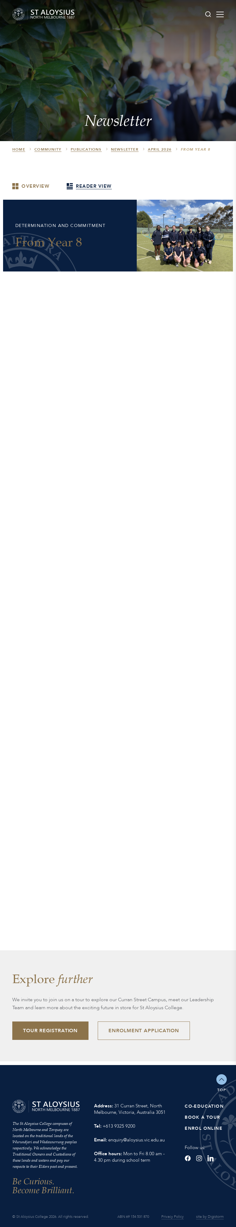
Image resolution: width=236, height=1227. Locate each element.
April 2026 (159, 149)
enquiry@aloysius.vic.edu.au (136, 1140)
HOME (18, 149)
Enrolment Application (143, 1030)
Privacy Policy (172, 1216)
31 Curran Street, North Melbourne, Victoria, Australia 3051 (130, 1109)
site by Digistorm (210, 1216)
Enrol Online (203, 1128)
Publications (86, 149)
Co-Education (204, 1106)
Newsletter (125, 149)
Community (47, 149)
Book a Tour (202, 1117)
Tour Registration (50, 1030)
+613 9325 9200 (119, 1126)
